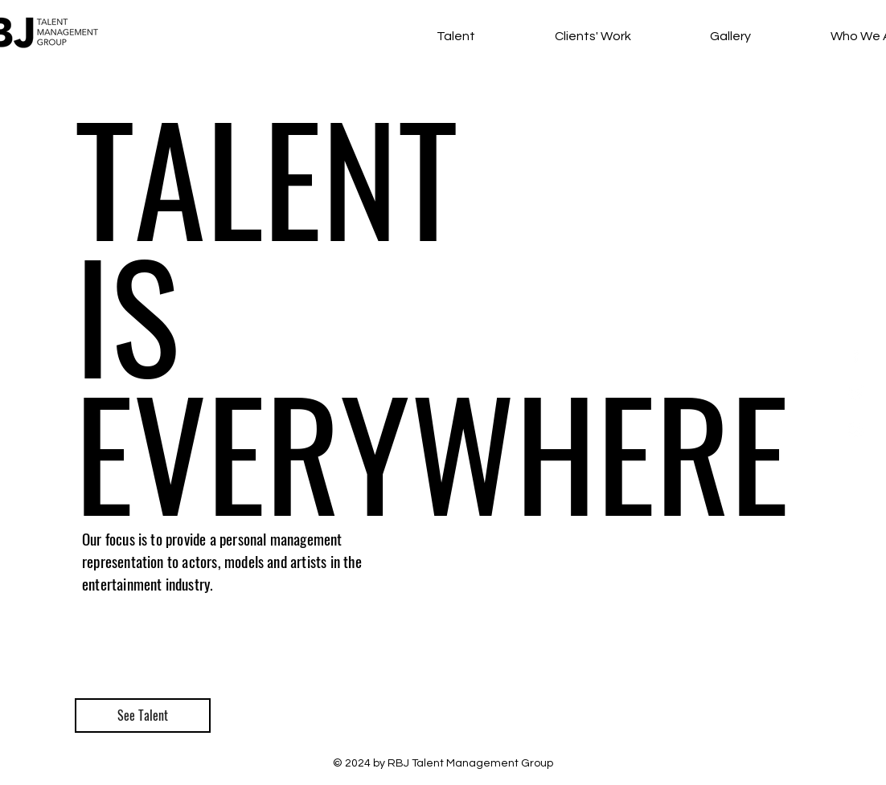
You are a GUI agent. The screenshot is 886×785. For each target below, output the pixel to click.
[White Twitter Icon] (856, 392)
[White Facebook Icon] (856, 355)
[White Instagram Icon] (856, 429)
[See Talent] (143, 715)
